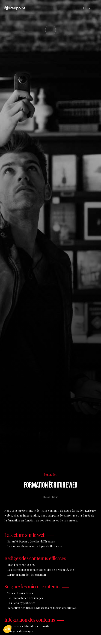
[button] (7, 629)
